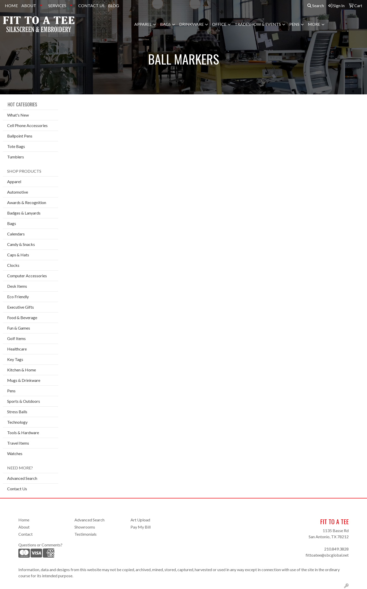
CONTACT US (91, 5)
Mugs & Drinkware (23, 380)
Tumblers (15, 156)
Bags (165, 24)
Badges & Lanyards (24, 212)
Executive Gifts (20, 307)
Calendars (16, 233)
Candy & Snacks (21, 244)
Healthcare (17, 348)
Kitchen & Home (21, 369)
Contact (25, 534)
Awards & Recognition (26, 202)
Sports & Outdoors (23, 401)
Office (219, 24)
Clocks (13, 265)
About (24, 526)
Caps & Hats (18, 254)
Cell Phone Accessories (27, 125)
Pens (294, 24)
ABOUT (28, 5)
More (314, 24)
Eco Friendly (18, 296)
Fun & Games (18, 327)
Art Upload (140, 519)
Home (23, 519)
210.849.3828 (336, 548)
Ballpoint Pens (19, 135)
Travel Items (18, 443)
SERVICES (57, 5)
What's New (18, 114)
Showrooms (84, 526)
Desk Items (17, 286)
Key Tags (15, 359)
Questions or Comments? (40, 544)
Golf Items (16, 338)
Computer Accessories (27, 275)
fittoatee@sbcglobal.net (327, 555)
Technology (17, 422)
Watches (14, 453)
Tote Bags (16, 146)
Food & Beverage (22, 317)
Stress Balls (17, 411)
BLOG (113, 5)
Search (315, 5)
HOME (11, 5)
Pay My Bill (140, 526)
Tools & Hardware (23, 432)
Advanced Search (22, 478)
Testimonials (85, 534)
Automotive (17, 192)
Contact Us (17, 488)
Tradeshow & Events (258, 24)
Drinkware (191, 24)
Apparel (143, 24)
